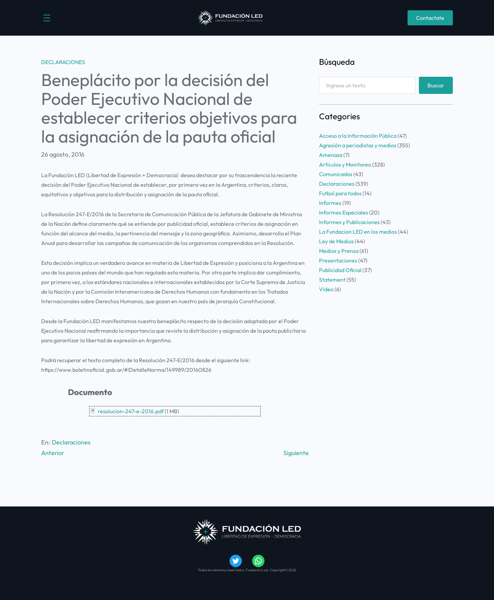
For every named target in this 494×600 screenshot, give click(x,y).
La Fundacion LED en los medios (358, 231)
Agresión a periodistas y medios (357, 145)
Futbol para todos (340, 193)
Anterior (53, 453)
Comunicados (335, 174)
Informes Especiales (343, 212)
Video (326, 289)
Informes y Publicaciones (349, 222)
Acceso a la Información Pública (358, 135)
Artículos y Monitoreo (345, 164)
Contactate (430, 17)
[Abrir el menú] (46, 18)
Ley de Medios (336, 241)
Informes (330, 202)
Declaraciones (63, 62)
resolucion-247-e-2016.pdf (131, 411)
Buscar (435, 85)
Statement (332, 279)
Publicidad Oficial (340, 270)
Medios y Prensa (338, 250)
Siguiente (296, 453)
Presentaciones (338, 260)
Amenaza (330, 154)
